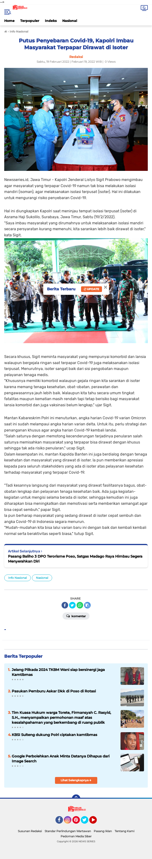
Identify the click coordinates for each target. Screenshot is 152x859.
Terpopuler (29, 21)
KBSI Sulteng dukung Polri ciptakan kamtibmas (54, 734)
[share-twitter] (72, 605)
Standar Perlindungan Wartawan (68, 831)
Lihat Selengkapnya (76, 780)
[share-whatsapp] (80, 605)
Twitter (87, 822)
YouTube (96, 822)
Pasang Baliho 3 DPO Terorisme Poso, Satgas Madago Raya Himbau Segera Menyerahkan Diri (75, 558)
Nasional (69, 21)
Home (9, 21)
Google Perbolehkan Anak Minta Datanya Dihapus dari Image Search (60, 758)
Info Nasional (17, 578)
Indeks (51, 21)
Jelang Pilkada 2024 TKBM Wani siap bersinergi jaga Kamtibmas (58, 672)
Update (91, 289)
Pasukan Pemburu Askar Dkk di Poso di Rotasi (54, 691)
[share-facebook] (65, 605)
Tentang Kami (124, 831)
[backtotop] (76, 798)
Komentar (76, 615)
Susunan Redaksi (30, 831)
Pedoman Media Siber (76, 836)
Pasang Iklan (103, 831)
